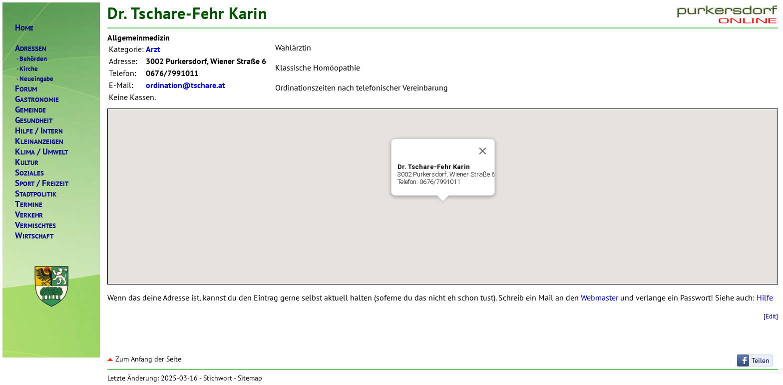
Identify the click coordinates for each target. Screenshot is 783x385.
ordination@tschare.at (185, 85)
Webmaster (599, 297)
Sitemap (250, 378)
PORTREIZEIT (41, 183)
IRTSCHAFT (34, 235)
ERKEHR (29, 215)
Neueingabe (34, 78)
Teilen (761, 360)
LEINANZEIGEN (39, 141)
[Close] (482, 151)
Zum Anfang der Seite (144, 359)
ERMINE (28, 204)
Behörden (31, 58)
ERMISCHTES (35, 225)
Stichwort (217, 378)
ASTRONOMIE (37, 99)
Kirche (26, 68)
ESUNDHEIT (33, 120)
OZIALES (29, 173)
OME (24, 27)
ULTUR (26, 162)
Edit (771, 316)
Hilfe (765, 297)
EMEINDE (30, 109)
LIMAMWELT (41, 151)
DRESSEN (30, 48)
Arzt (153, 49)
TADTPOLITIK (35, 193)
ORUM (26, 89)
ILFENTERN (39, 131)
